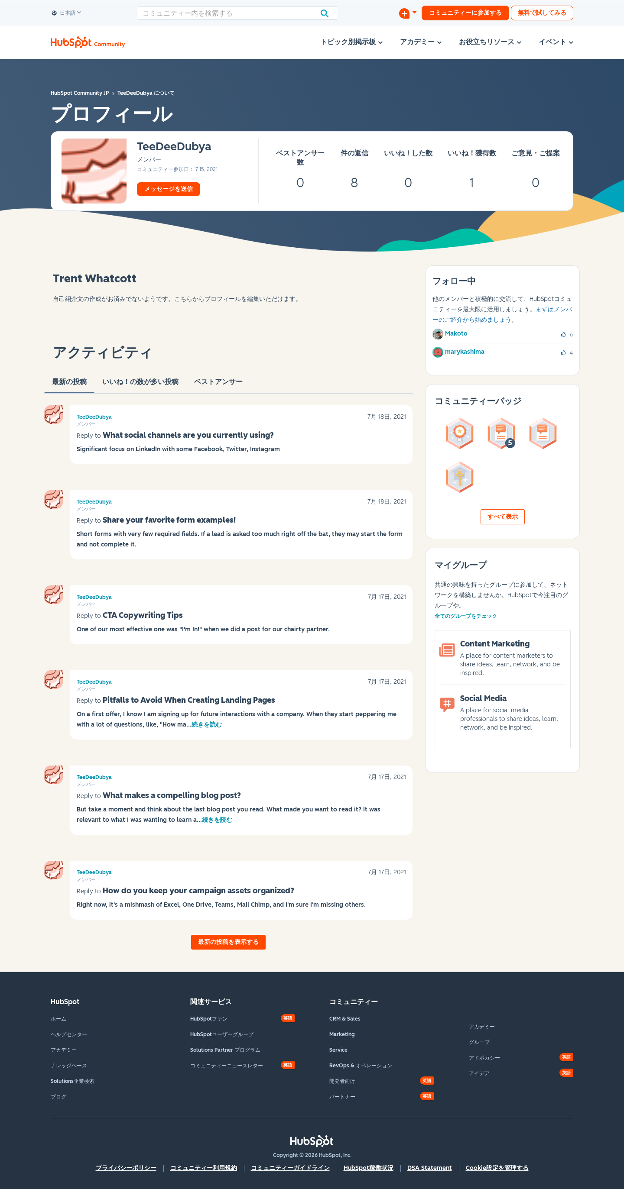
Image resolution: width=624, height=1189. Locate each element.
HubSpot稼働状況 (368, 1168)
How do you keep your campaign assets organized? (198, 890)
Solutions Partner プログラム (225, 1050)
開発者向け (342, 1081)
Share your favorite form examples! (169, 520)
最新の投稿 (69, 385)
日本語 (64, 13)
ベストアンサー (218, 385)
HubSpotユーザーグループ (222, 1034)
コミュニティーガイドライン (290, 1168)
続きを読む (207, 724)
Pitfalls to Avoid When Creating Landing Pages (189, 700)
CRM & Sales (345, 1019)
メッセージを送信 (168, 189)
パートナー (342, 1097)
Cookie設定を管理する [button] (497, 1168)
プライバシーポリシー (126, 1168)
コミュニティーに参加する (465, 12)
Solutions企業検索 (72, 1081)
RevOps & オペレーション (360, 1066)
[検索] (237, 13)
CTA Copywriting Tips (143, 615)
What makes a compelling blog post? (172, 795)
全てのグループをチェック (466, 616)
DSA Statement (429, 1168)
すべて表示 (503, 516)
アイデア (479, 1073)
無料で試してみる (542, 12)
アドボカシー (484, 1058)
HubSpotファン (209, 1019)
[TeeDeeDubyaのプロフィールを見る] (174, 147)
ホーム (58, 1019)
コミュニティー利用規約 (203, 1168)
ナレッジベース (69, 1066)
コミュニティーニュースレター (226, 1066)
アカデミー (64, 1050)
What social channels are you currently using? (188, 435)
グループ (479, 1042)
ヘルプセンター (69, 1034)
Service (338, 1050)
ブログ (58, 1097)
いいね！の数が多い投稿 (140, 385)
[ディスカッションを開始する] (408, 13)
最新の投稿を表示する (228, 942)
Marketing (342, 1034)
